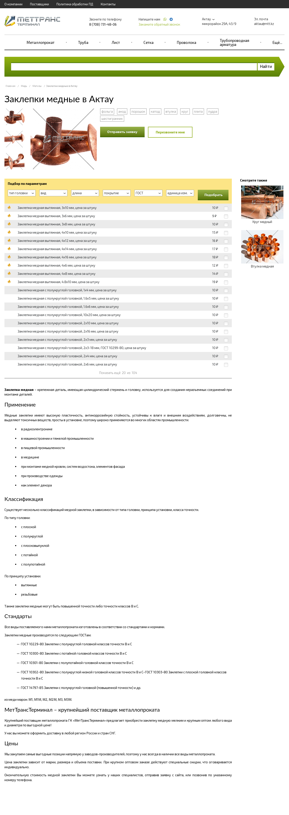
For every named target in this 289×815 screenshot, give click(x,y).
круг (185, 111)
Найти (266, 66)
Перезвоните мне (170, 132)
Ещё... (277, 42)
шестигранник (112, 118)
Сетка (148, 42)
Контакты (108, 4)
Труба (83, 42)
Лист (116, 42)
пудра (212, 111)
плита (198, 111)
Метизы (37, 85)
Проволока (186, 42)
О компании (13, 4)
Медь (24, 85)
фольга (107, 111)
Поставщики (39, 4)
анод (122, 111)
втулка (171, 111)
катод (155, 111)
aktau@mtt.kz (264, 24)
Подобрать (213, 195)
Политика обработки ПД (74, 4)
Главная (10, 85)
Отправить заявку (122, 132)
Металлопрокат (41, 42)
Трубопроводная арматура (234, 42)
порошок (138, 111)
